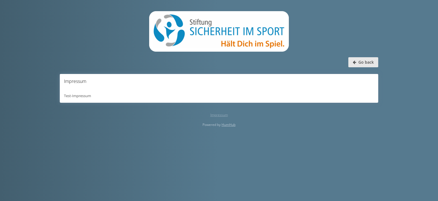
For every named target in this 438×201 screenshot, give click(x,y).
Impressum (219, 115)
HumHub (228, 124)
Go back (363, 62)
